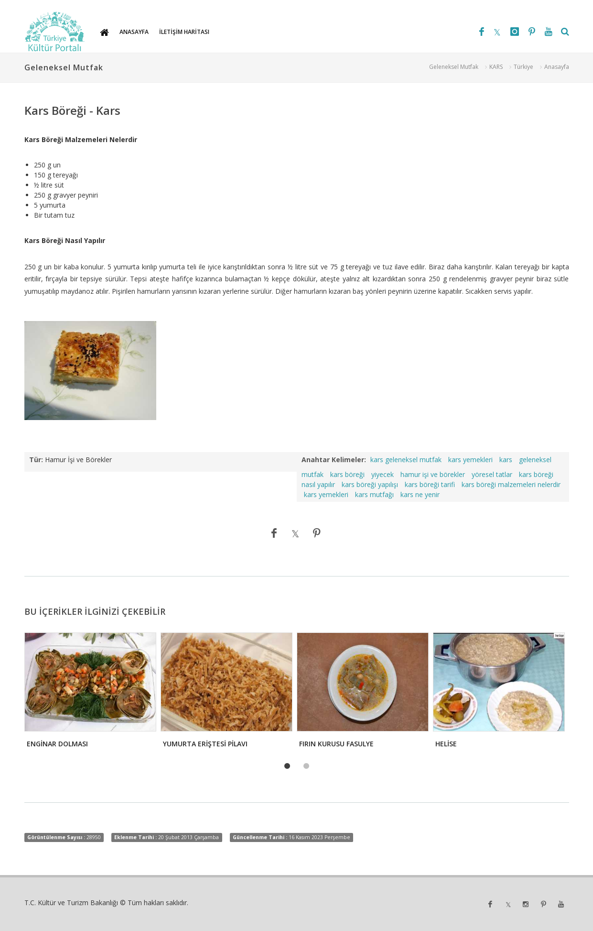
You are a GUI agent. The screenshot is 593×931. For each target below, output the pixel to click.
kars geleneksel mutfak (406, 459)
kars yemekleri (470, 459)
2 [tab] (306, 766)
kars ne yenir (420, 494)
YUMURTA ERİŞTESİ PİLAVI (205, 743)
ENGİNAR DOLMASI (57, 743)
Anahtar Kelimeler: (334, 459)
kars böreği (347, 474)
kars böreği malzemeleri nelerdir (511, 484)
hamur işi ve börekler (432, 474)
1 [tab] (287, 766)
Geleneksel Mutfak (453, 67)
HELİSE (446, 743)
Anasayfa (556, 67)
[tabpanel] (89, 693)
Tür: (36, 459)
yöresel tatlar (492, 474)
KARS (496, 67)
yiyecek (382, 474)
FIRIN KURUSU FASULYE (336, 743)
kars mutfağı (374, 494)
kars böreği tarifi (430, 484)
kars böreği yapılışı (370, 484)
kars (505, 459)
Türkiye (523, 67)
